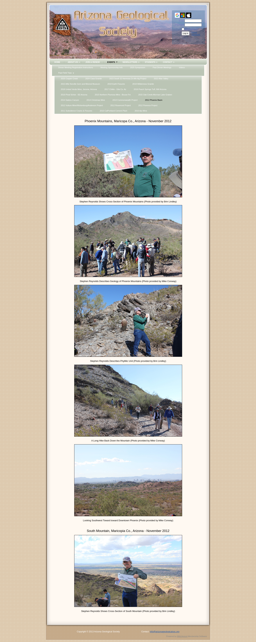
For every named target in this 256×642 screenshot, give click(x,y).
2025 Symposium (137, 67)
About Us (73, 62)
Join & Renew (92, 62)
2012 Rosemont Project (120, 105)
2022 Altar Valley (161, 78)
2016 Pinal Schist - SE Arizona (74, 95)
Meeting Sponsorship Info (111, 67)
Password (179, 25)
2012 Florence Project (147, 105)
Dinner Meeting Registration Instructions (75, 67)
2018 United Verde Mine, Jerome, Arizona (79, 89)
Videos (182, 67)
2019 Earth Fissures (116, 84)
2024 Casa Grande (93, 78)
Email (181, 21)
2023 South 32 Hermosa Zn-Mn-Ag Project (127, 78)
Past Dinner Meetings (162, 67)
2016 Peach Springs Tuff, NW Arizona (150, 89)
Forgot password (195, 33)
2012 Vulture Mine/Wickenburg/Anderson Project (82, 105)
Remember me (191, 29)
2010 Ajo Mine (141, 111)
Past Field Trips (65, 73)
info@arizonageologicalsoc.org (164, 631)
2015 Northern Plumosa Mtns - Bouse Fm (113, 95)
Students (150, 62)
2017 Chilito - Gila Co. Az (115, 89)
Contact (167, 62)
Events (111, 62)
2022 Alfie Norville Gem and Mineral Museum (80, 84)
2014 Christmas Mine (96, 100)
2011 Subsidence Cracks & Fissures (76, 111)
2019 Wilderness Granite (143, 84)
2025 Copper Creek (69, 78)
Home (57, 62)
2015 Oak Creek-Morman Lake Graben (155, 95)
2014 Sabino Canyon (70, 100)
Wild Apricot (182, 636)
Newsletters (130, 62)
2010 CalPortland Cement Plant (113, 111)
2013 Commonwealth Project (125, 100)
